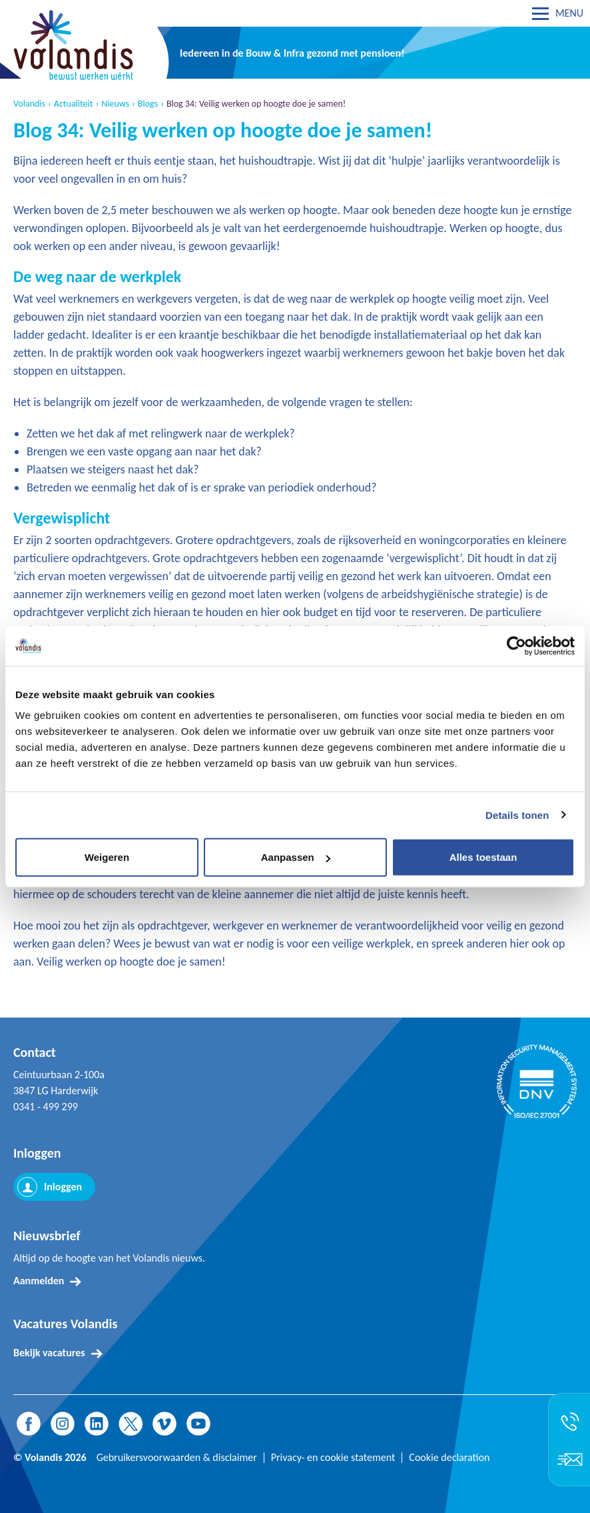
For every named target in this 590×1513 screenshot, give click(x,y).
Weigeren (107, 857)
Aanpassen (295, 857)
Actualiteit (73, 104)
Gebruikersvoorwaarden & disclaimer (177, 1457)
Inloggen (63, 1186)
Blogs (148, 104)
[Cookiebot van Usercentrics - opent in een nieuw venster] (516, 645)
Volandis (29, 104)
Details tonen (517, 814)
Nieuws (115, 104)
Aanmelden (38, 1280)
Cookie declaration (449, 1457)
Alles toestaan (483, 857)
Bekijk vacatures (49, 1352)
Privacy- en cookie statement (333, 1457)
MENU (569, 13)
